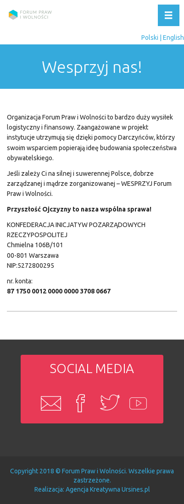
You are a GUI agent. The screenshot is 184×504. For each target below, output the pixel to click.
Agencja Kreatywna (93, 489)
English (173, 37)
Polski (149, 37)
